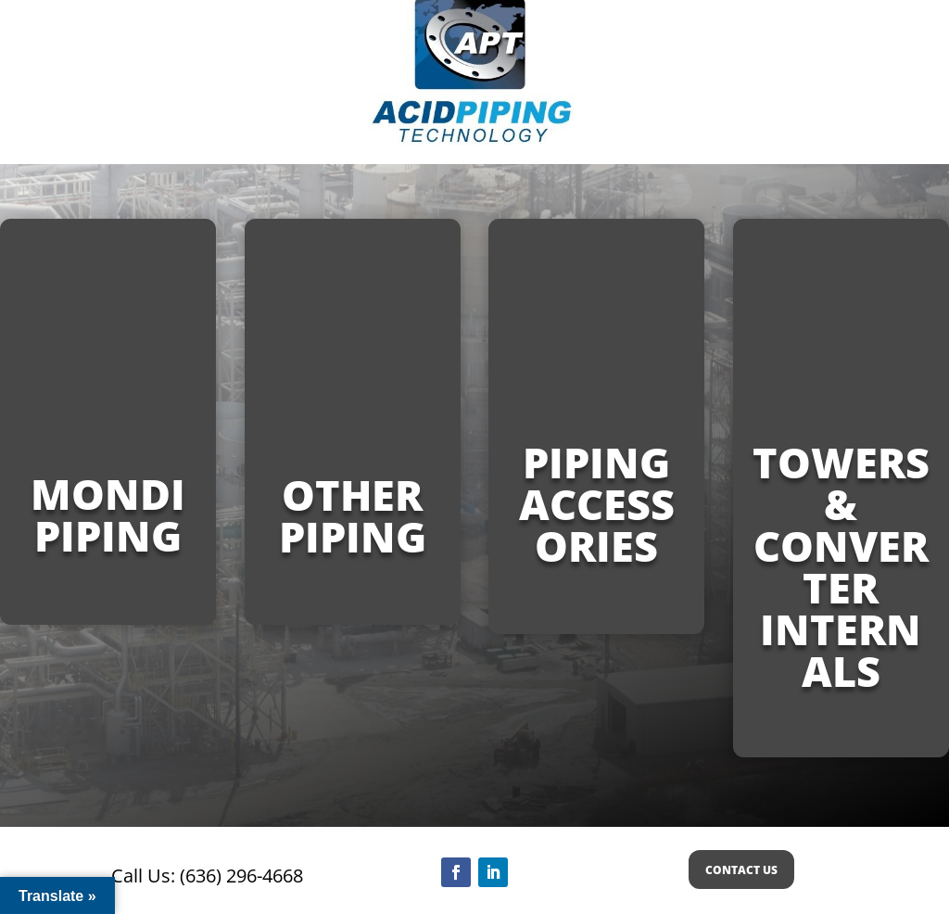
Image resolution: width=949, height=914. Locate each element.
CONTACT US (741, 870)
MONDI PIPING (108, 514)
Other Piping (352, 515)
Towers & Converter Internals (841, 566)
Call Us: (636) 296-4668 (207, 875)
